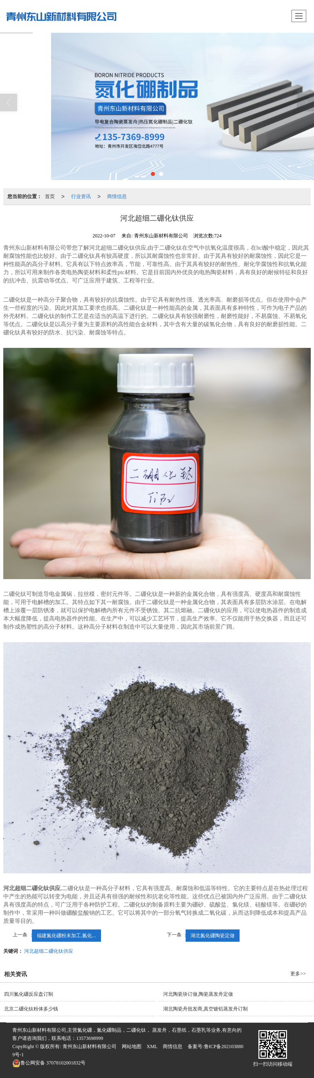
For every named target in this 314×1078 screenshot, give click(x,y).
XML (152, 1046)
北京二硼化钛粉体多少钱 (31, 1009)
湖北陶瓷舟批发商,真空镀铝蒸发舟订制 (205, 1009)
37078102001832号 (48, 1063)
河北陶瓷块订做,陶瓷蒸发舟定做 (198, 994)
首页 (50, 196)
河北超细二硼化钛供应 (48, 951)
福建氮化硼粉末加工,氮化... (66, 935)
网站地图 (131, 1046)
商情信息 (117, 196)
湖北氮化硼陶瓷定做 (213, 935)
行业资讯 (81, 196)
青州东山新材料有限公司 (90, 1046)
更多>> (298, 974)
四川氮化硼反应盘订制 (28, 994)
